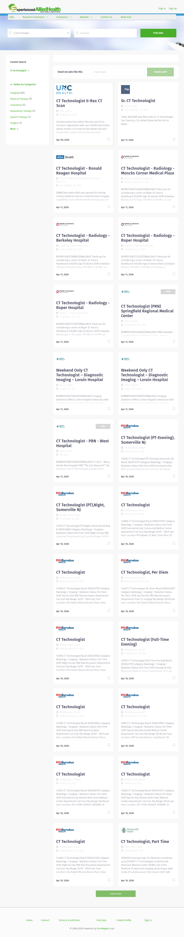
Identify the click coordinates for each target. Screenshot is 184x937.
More (13, 128)
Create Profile (124, 920)
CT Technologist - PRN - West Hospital (82, 443)
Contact (45, 920)
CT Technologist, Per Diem (144, 572)
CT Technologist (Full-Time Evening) (145, 642)
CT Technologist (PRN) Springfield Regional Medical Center (147, 311)
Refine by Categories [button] (24, 84)
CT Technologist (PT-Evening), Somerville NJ (147, 440)
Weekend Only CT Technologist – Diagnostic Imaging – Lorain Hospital (79, 375)
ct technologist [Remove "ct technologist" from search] (18, 70)
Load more (115, 893)
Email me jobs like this (70, 71)
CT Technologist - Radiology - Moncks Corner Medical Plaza (148, 170)
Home (29, 920)
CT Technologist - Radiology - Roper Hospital (148, 238)
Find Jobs (158, 32)
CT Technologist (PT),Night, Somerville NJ (80, 507)
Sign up (173, 8)
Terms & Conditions (69, 920)
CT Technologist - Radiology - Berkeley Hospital (83, 238)
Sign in (162, 8)
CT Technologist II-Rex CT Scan (79, 103)
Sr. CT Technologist (138, 100)
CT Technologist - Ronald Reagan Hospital (79, 170)
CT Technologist (135, 505)
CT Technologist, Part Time (145, 841)
